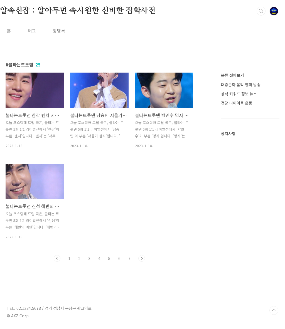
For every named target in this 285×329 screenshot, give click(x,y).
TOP (273, 310)
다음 (141, 258)
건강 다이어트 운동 (236, 103)
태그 (32, 30)
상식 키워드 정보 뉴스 (239, 94)
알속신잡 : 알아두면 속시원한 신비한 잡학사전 (78, 11)
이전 (57, 258)
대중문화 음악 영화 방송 (241, 84)
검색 (261, 11)
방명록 (59, 30)
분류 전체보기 (232, 75)
